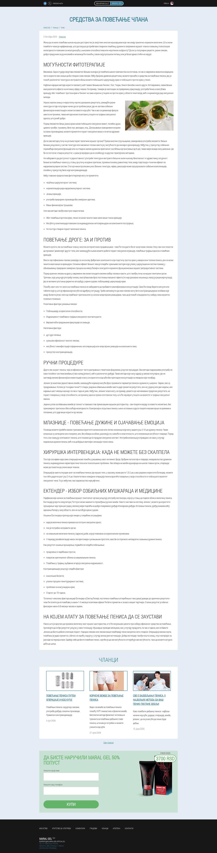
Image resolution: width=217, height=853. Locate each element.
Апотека (116, 828)
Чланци (105, 828)
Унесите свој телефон (53, 785)
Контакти (129, 828)
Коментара (80, 828)
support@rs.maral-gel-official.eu (52, 841)
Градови (93, 828)
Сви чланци (109, 742)
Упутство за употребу (61, 828)
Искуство (43, 828)
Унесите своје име (51, 770)
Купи (71, 804)
